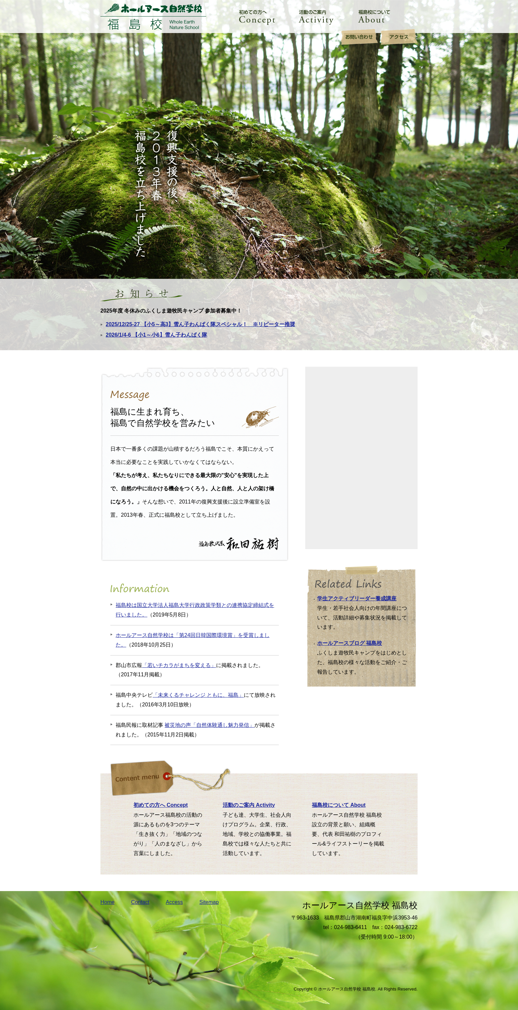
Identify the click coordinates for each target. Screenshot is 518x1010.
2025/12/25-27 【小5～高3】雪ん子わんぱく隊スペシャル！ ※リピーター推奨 (200, 324)
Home (107, 902)
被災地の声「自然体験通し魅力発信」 (209, 725)
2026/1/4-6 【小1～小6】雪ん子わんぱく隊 (156, 335)
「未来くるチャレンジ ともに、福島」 (198, 695)
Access (174, 902)
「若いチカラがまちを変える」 (179, 665)
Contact (140, 902)
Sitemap (209, 902)
